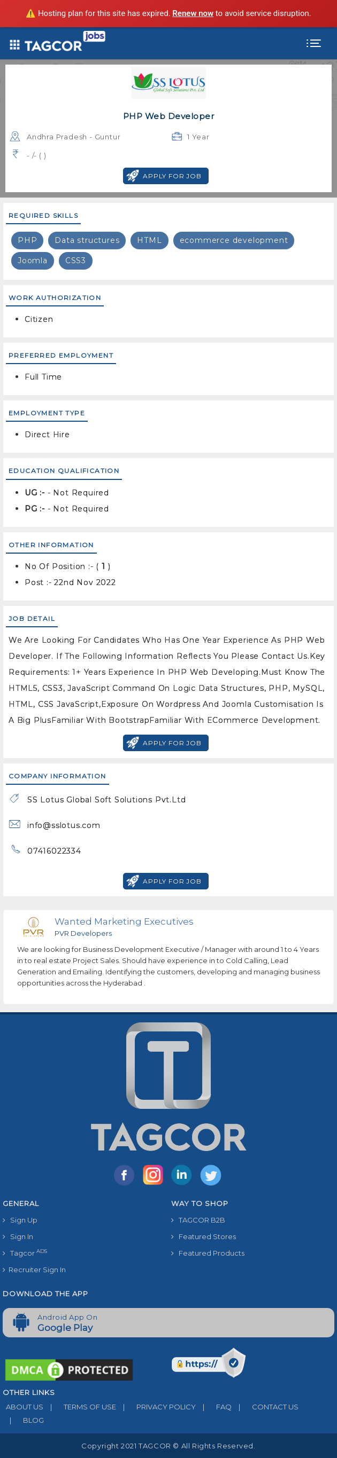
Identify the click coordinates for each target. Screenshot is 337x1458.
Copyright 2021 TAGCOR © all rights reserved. (168, 1445)
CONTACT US (265, 1406)
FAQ (214, 1406)
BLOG (23, 1420)
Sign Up (20, 1220)
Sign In (18, 1236)
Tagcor (25, 1252)
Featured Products (207, 1253)
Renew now (192, 13)
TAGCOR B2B (198, 1220)
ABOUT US (23, 1406)
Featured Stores (203, 1236)
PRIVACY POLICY (156, 1406)
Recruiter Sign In (34, 1269)
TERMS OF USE (79, 1406)
